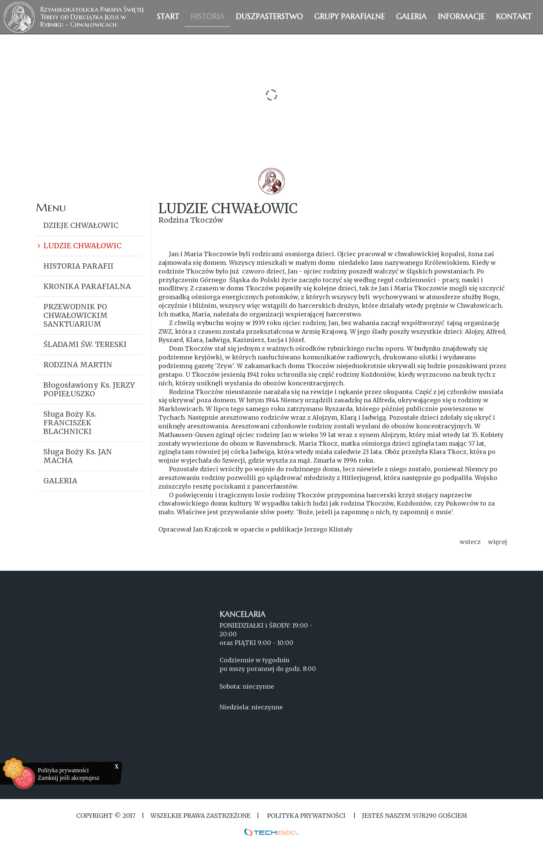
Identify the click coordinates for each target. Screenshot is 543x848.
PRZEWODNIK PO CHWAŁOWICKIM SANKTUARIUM (75, 315)
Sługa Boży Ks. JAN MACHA (77, 456)
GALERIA (60, 480)
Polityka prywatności (63, 770)
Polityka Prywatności (306, 815)
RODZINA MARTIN (77, 364)
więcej (497, 541)
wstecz (470, 541)
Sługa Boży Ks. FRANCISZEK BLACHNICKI (69, 422)
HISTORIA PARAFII (78, 265)
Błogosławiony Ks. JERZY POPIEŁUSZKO (89, 389)
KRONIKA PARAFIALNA (87, 286)
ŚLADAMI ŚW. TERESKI (85, 344)
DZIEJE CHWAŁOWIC (80, 225)
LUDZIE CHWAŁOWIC (82, 245)
